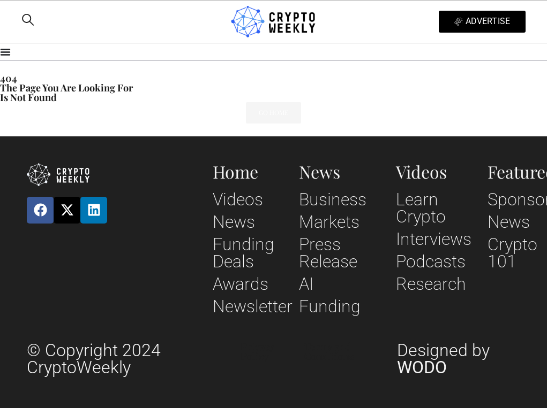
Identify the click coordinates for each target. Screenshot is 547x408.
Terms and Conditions (329, 351)
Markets (329, 222)
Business (332, 199)
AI (306, 284)
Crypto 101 (512, 253)
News (234, 222)
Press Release (328, 253)
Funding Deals (243, 253)
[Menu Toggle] (273, 52)
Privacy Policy (257, 351)
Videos (238, 199)
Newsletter (253, 306)
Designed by (443, 359)
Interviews (433, 239)
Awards (240, 284)
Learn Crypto (421, 208)
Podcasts (431, 261)
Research (431, 284)
